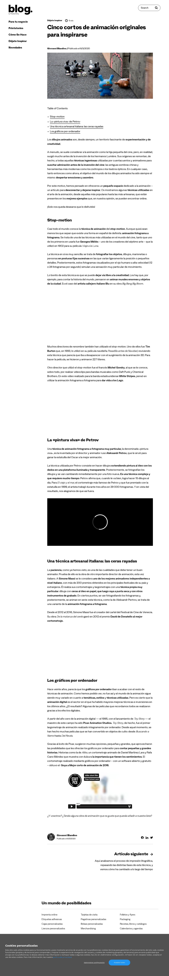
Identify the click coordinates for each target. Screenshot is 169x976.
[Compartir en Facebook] (142, 837)
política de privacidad (62, 957)
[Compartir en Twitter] (151, 838)
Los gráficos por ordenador (65, 131)
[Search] (149, 8)
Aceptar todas (119, 962)
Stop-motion (57, 117)
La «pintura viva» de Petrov (65, 122)
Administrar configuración (94, 962)
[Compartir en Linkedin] (147, 837)
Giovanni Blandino (56, 49)
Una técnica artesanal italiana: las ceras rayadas (76, 126)
